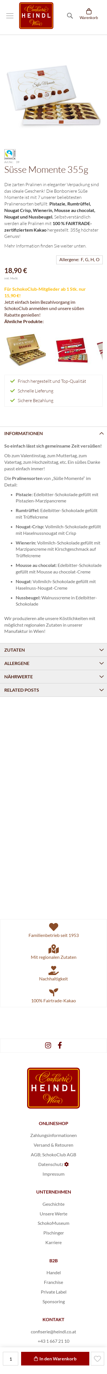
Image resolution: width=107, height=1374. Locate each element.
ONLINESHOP (53, 1123)
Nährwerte (18, 676)
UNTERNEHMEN (53, 1191)
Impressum (53, 1173)
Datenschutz (50, 1164)
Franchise (53, 1282)
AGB (35, 1154)
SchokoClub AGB (59, 1154)
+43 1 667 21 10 (53, 1341)
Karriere (53, 1242)
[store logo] (36, 15)
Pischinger (53, 1232)
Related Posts (21, 690)
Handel (54, 1272)
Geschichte (53, 1204)
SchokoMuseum (53, 1223)
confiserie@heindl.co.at (53, 1331)
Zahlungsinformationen (53, 1135)
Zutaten (14, 649)
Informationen (23, 433)
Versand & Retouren (53, 1145)
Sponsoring (54, 1301)
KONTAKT (53, 1319)
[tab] (53, 433)
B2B (53, 1260)
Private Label (53, 1291)
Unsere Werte (53, 1213)
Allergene (16, 663)
